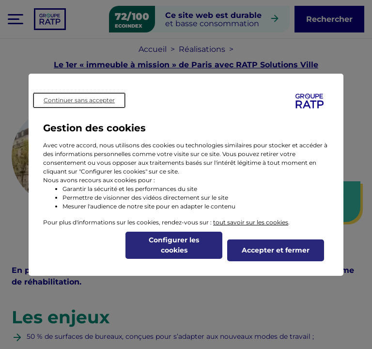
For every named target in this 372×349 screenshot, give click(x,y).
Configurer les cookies (174, 245)
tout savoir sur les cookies (250, 222)
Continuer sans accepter (79, 100)
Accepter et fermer (276, 250)
